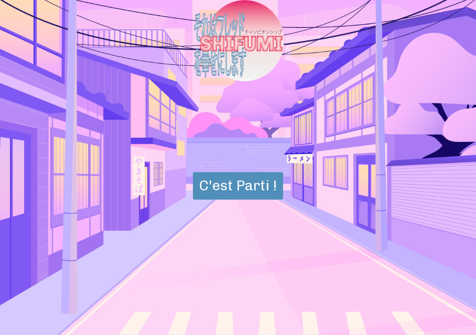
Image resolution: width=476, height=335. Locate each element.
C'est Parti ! (238, 185)
